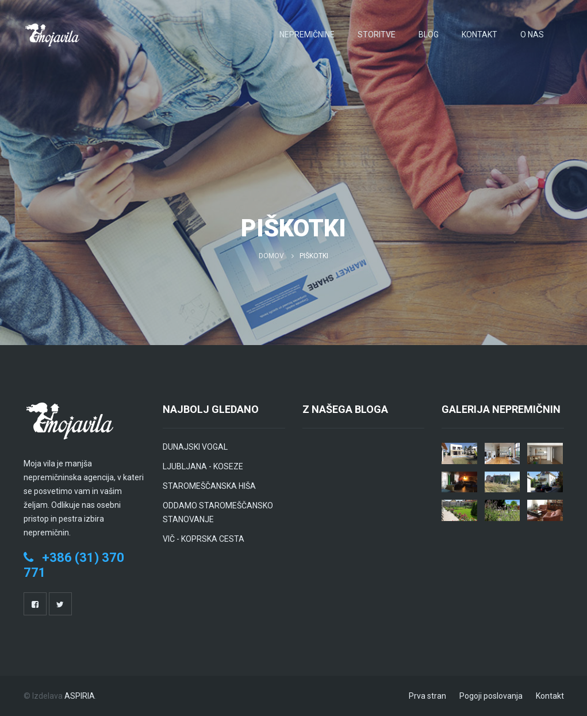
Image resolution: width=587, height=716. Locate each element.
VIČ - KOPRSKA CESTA (203, 538)
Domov (271, 256)
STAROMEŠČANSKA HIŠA (209, 486)
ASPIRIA (79, 695)
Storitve (377, 34)
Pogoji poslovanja (491, 695)
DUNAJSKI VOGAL (195, 446)
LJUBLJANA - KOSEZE (203, 466)
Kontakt (479, 34)
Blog (429, 34)
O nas (532, 34)
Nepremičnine (307, 34)
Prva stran (427, 695)
